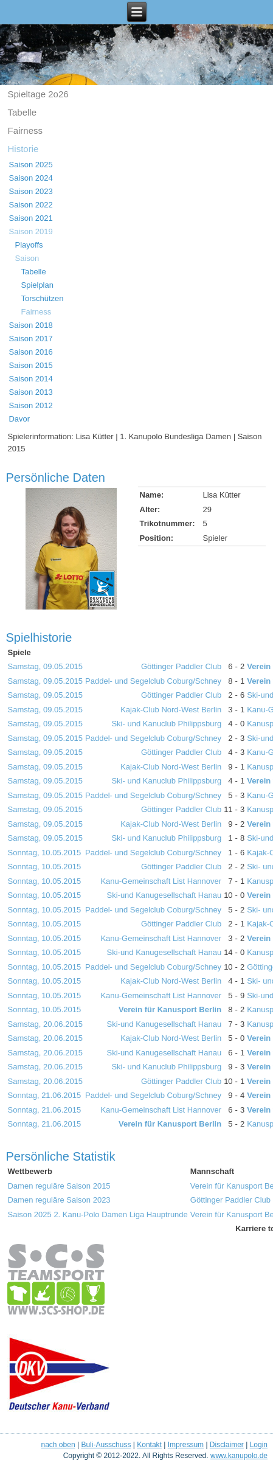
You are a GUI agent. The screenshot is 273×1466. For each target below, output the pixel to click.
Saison (27, 258)
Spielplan (37, 285)
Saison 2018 (30, 325)
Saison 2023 (30, 191)
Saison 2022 (30, 204)
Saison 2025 (30, 164)
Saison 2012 (30, 405)
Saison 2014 (30, 378)
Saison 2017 (30, 338)
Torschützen (42, 298)
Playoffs (29, 244)
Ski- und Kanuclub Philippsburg (166, 723)
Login (259, 1444)
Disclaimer (227, 1444)
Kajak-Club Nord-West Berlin (170, 709)
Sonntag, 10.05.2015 (44, 852)
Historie (22, 149)
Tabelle (21, 112)
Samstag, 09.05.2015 (45, 666)
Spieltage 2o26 (37, 94)
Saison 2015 (30, 365)
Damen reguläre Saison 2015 (58, 1185)
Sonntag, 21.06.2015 (44, 1095)
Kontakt (149, 1444)
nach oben (58, 1444)
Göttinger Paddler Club (181, 666)
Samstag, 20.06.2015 (45, 1024)
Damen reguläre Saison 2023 (58, 1199)
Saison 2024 (30, 177)
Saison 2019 (30, 231)
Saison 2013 (30, 392)
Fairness (25, 130)
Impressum (186, 1444)
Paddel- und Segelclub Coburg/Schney (153, 681)
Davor (19, 418)
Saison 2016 (30, 351)
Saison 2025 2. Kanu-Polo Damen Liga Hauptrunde (97, 1214)
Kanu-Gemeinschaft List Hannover (160, 881)
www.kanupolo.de (239, 1455)
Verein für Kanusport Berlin (170, 1009)
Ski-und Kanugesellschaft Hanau (164, 895)
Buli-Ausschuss (106, 1444)
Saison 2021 (30, 218)
